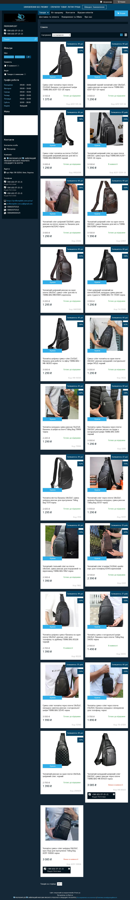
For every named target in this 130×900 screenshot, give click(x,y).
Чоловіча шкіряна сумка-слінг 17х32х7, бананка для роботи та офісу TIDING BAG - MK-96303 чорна (62, 361)
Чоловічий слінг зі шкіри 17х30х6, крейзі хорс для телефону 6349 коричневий (105, 567)
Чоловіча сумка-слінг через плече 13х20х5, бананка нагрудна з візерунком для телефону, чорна (105, 708)
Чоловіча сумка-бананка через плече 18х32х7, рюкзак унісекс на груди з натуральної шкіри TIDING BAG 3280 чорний (104, 430)
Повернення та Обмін (72, 17)
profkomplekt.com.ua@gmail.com (19, 204)
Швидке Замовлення (94, 7)
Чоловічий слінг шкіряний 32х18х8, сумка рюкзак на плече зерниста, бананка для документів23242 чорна (61, 224)
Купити (52, 77)
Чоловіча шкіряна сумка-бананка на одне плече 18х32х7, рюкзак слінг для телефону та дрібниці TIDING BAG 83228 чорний (62, 638)
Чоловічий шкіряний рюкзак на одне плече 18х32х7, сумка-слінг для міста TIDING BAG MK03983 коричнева (60, 292)
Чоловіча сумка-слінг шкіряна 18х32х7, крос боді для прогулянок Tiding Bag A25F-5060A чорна (60, 850)
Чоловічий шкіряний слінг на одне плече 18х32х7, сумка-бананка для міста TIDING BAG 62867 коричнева (106, 224)
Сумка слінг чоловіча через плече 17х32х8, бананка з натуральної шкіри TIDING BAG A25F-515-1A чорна (60, 87)
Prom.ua (77, 893)
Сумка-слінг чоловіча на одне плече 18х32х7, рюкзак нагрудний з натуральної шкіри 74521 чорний (106, 361)
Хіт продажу (57, 12)
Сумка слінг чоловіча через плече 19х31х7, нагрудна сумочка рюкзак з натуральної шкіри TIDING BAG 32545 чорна (62, 708)
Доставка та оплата (49, 17)
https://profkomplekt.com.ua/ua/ (20, 201)
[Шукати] (35, 39)
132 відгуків (107, 2)
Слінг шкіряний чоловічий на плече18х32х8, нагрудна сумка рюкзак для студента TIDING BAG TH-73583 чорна (106, 292)
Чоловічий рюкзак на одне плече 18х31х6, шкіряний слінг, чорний (62, 775)
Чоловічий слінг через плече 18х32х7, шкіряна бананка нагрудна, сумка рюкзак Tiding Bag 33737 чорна (106, 500)
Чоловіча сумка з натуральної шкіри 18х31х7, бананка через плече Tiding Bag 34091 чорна (105, 637)
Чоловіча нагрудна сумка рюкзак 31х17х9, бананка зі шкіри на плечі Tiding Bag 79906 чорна (62, 429)
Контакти (70, 12)
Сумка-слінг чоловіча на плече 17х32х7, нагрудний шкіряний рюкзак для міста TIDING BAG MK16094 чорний (60, 155)
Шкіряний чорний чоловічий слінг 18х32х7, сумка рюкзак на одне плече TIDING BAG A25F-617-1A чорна (106, 87)
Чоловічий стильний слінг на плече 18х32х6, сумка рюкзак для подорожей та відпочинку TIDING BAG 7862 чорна (62, 568)
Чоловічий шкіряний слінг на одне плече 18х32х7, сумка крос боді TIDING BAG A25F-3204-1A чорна (106, 155)
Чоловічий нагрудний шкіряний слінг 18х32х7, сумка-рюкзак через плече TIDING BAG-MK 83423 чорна (103, 776)
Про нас (88, 17)
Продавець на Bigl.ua (65, 895)
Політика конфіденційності (107, 897)
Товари (42, 12)
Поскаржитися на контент (86, 897)
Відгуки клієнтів (85, 12)
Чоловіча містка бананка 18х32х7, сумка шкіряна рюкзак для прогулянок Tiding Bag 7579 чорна (61, 500)
